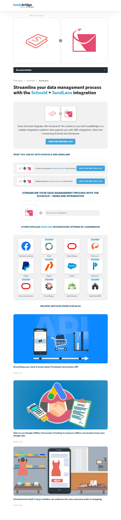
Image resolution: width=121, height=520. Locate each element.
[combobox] (72, 213)
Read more (18, 373)
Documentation (24, 70)
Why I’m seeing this (36, 15)
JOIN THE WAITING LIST (60, 141)
